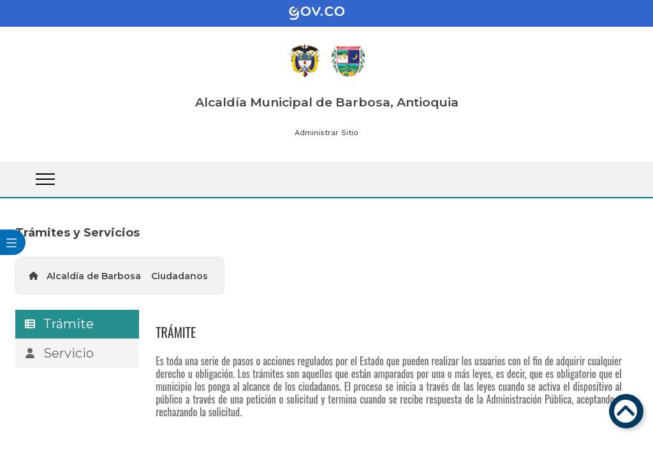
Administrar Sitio (326, 132)
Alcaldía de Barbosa (94, 276)
